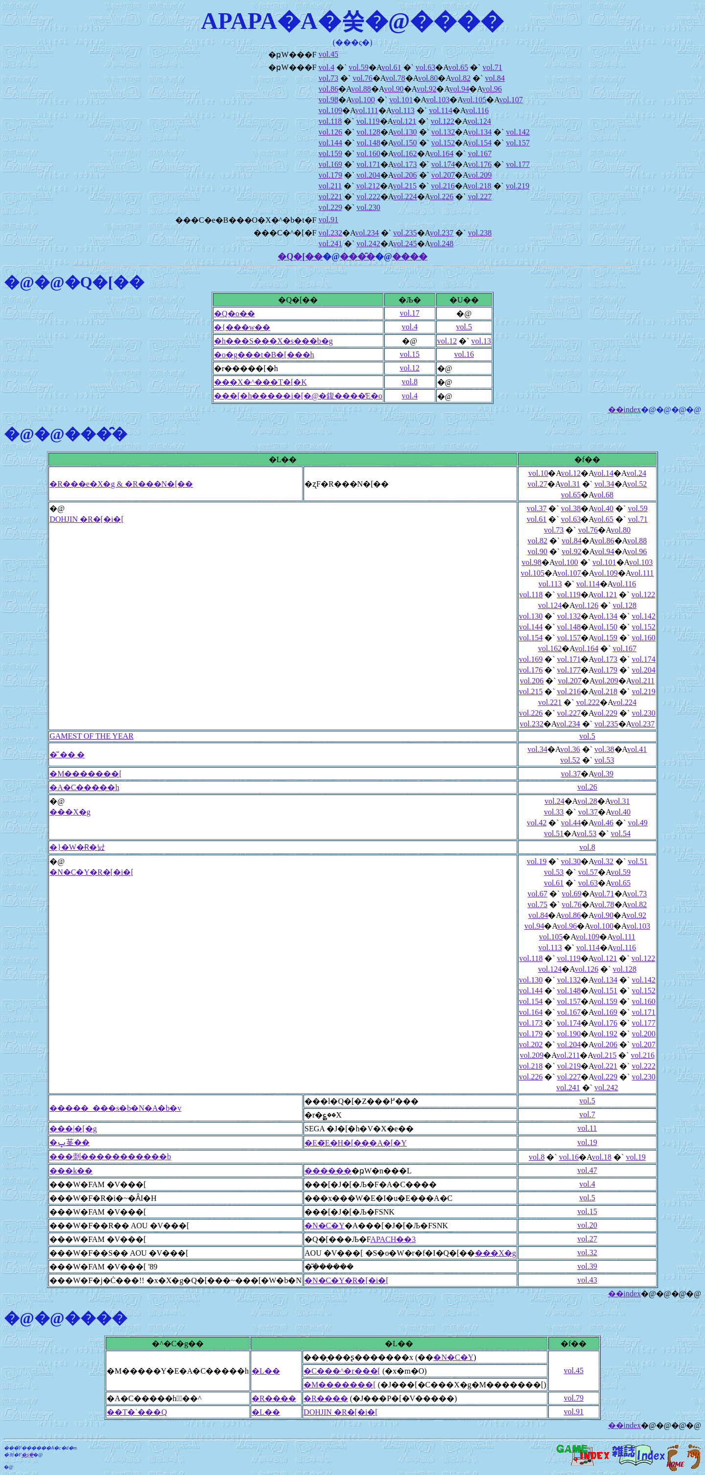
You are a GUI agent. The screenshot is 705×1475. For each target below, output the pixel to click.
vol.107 (511, 99)
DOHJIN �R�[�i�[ (86, 519)
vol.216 (442, 186)
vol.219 (517, 186)
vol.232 (330, 233)
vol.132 (443, 132)
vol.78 (395, 78)
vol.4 (326, 67)
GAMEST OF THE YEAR (91, 736)
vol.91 (328, 219)
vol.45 (328, 54)
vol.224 (405, 196)
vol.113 (403, 110)
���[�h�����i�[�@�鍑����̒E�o (298, 396)
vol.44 (571, 823)
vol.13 (481, 341)
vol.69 (571, 894)
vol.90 (393, 89)
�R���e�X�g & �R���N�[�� (121, 484)
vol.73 (328, 78)
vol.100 (363, 99)
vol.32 (603, 861)
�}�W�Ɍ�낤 (77, 847)
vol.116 (477, 110)
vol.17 (409, 313)
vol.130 (405, 132)
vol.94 (459, 89)
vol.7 (587, 1114)
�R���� (274, 1398)
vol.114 (440, 110)
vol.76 (362, 78)
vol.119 (368, 121)
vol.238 (480, 233)
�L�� (266, 1371)
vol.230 (368, 207)
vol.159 (330, 153)
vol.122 (442, 121)
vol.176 (480, 164)
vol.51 (554, 833)
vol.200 (643, 1034)
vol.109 (330, 110)
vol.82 (460, 78)
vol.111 (366, 110)
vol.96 (492, 89)
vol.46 (603, 823)
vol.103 (437, 99)
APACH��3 (393, 1239)
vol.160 (368, 153)
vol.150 (405, 143)
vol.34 (604, 484)
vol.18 (601, 1157)
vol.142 (517, 132)
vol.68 (603, 495)
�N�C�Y (325, 1225)
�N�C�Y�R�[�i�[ (91, 872)
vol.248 (441, 243)
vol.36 (570, 749)
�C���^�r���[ (342, 1371)
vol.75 (537, 904)
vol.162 (405, 153)
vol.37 (536, 508)
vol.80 (428, 78)
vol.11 (587, 1128)
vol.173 (405, 164)
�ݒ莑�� (69, 1142)
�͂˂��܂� (67, 754)
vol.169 (330, 164)
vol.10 (538, 473)
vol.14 (603, 473)
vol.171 (368, 164)
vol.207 (443, 175)
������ (328, 1171)
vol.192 (605, 1034)
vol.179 (330, 175)
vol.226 (441, 196)
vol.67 (537, 894)
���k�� (71, 1171)
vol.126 (330, 132)
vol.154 (480, 143)
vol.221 (330, 196)
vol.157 (517, 143)
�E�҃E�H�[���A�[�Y (356, 1143)
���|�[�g (73, 1128)
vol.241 (330, 243)
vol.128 (368, 132)
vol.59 (358, 67)
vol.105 (474, 99)
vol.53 (604, 760)
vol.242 (368, 243)
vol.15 (409, 354)
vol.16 (464, 354)
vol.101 (401, 99)
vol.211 (330, 186)
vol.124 (479, 121)
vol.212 (368, 186)
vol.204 (368, 175)
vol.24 (636, 473)
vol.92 (426, 89)
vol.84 (495, 78)
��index (624, 409)
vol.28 (587, 801)
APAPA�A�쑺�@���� (352, 21)
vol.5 (464, 327)
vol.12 (447, 341)
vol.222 (368, 196)
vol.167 (480, 153)
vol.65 (458, 67)
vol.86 (328, 89)
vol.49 (637, 823)
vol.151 (605, 990)
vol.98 (328, 99)
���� (409, 256)
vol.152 (443, 143)
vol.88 (361, 89)
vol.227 (480, 196)
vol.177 (517, 164)
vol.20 (587, 1225)
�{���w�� (242, 327)
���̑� (357, 256)
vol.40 (603, 508)
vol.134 (480, 132)
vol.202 (530, 1044)
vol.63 (425, 67)
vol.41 (637, 749)
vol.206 (405, 175)
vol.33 (554, 812)
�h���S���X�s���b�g (273, 341)
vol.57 (588, 872)
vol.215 (404, 186)
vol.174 (443, 164)
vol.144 (330, 143)
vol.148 (368, 143)
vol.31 (570, 484)
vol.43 (587, 1280)
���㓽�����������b (110, 1156)
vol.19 (536, 861)
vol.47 (587, 1170)
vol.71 (492, 67)
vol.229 (330, 207)
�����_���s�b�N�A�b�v (115, 1108)
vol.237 (441, 233)
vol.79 (573, 1398)
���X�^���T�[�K (260, 382)
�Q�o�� (234, 313)
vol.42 (536, 823)
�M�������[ (85, 774)
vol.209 (480, 175)
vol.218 (479, 186)
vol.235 (405, 233)
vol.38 (571, 508)
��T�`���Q (137, 1412)
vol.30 (571, 861)
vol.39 (603, 774)
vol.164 (441, 153)
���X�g (70, 812)
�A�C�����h (84, 787)
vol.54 (621, 833)
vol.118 (330, 121)
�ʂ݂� (27, 1454)
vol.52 (637, 484)
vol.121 (404, 121)
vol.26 (587, 787)
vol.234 (366, 233)
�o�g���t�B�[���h (264, 355)
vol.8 (409, 381)
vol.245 (405, 243)
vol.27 (537, 484)
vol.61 (391, 67)
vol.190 (569, 1034)
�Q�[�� (300, 256)
